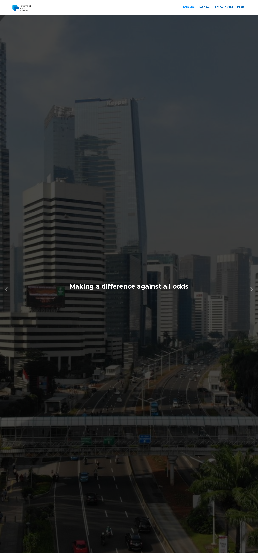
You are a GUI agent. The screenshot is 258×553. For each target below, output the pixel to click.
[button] (6, 278)
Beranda (189, 7)
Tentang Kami (224, 7)
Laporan (204, 7)
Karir (240, 7)
